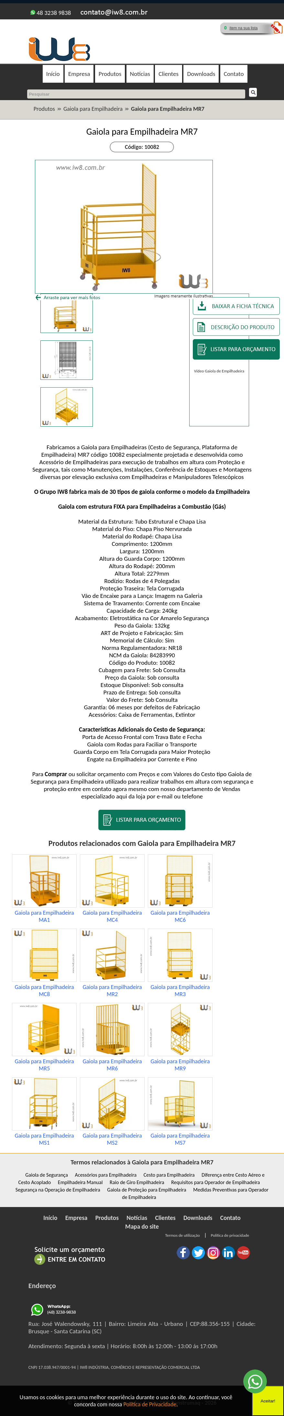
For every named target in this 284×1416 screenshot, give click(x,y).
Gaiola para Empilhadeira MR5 (44, 1065)
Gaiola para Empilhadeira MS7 (180, 1139)
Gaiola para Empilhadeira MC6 (180, 916)
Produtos (110, 74)
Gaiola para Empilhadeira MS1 (44, 1139)
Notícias (140, 74)
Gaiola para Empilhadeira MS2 (112, 1139)
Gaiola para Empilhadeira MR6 (112, 1065)
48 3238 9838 (50, 12)
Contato (234, 74)
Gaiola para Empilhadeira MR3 (180, 991)
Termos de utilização (182, 1235)
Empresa (79, 74)
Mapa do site (142, 1226)
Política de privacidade (230, 1235)
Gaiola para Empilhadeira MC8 (44, 991)
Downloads (201, 74)
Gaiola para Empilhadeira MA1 (44, 916)
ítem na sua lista (243, 28)
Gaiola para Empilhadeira (93, 108)
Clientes (168, 74)
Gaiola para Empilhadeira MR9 (180, 1065)
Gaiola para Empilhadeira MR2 (112, 991)
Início (53, 74)
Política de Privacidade (150, 1404)
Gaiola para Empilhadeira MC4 (112, 916)
